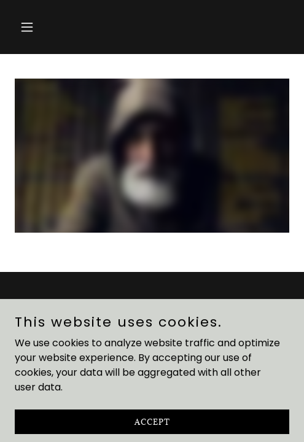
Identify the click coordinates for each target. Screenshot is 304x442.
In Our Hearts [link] (152, 332)
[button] (35, 27)
